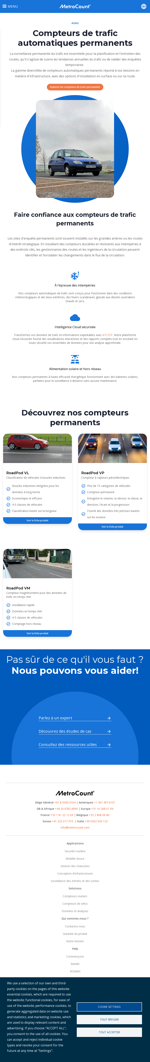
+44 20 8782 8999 (66, 809)
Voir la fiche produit (37, 520)
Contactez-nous (75, 926)
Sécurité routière (75, 851)
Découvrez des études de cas (65, 731)
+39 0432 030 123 (96, 821)
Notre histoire (75, 941)
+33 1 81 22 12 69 (61, 815)
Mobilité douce (75, 858)
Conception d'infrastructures (75, 873)
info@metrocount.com (75, 827)
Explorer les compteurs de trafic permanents (75, 87)
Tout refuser (109, 1019)
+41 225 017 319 (62, 821)
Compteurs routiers (75, 896)
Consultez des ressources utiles (68, 744)
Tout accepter (109, 1032)
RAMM (75, 964)
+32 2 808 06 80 (98, 815)
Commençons (75, 956)
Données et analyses (75, 911)
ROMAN (75, 971)
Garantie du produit (75, 934)
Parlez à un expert (55, 718)
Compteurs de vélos (75, 903)
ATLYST (107, 335)
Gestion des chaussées (75, 866)
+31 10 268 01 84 (102, 809)
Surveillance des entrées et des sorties (75, 881)
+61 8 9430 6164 (65, 802)
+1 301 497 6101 (104, 802)
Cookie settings (109, 1007)
